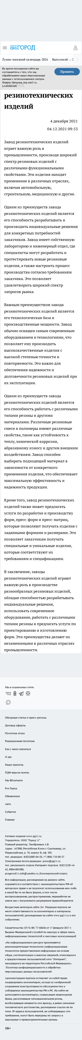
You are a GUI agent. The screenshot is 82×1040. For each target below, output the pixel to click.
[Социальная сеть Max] (8, 702)
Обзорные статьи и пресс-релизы (25, 717)
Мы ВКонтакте (14, 780)
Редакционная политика (20, 741)
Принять (67, 72)
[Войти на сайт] (75, 47)
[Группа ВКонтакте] (8, 693)
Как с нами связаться (18, 749)
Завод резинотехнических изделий (36, 141)
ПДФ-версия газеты (17, 772)
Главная (9, 819)
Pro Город (11, 788)
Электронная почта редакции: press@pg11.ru (32, 861)
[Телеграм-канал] (21, 693)
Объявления (12, 796)
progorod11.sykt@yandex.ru (21, 873)
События (10, 811)
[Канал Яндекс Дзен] (28, 693)
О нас (8, 756)
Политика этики (15, 733)
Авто (8, 804)
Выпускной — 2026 (65, 59)
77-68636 (41, 927)
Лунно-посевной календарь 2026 (25, 59)
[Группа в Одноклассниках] (15, 693)
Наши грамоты (14, 764)
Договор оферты (15, 725)
